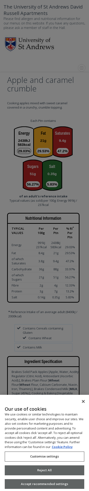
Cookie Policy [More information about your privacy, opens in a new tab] (62, 449)
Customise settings (44, 459)
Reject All (44, 473)
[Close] (83, 404)
